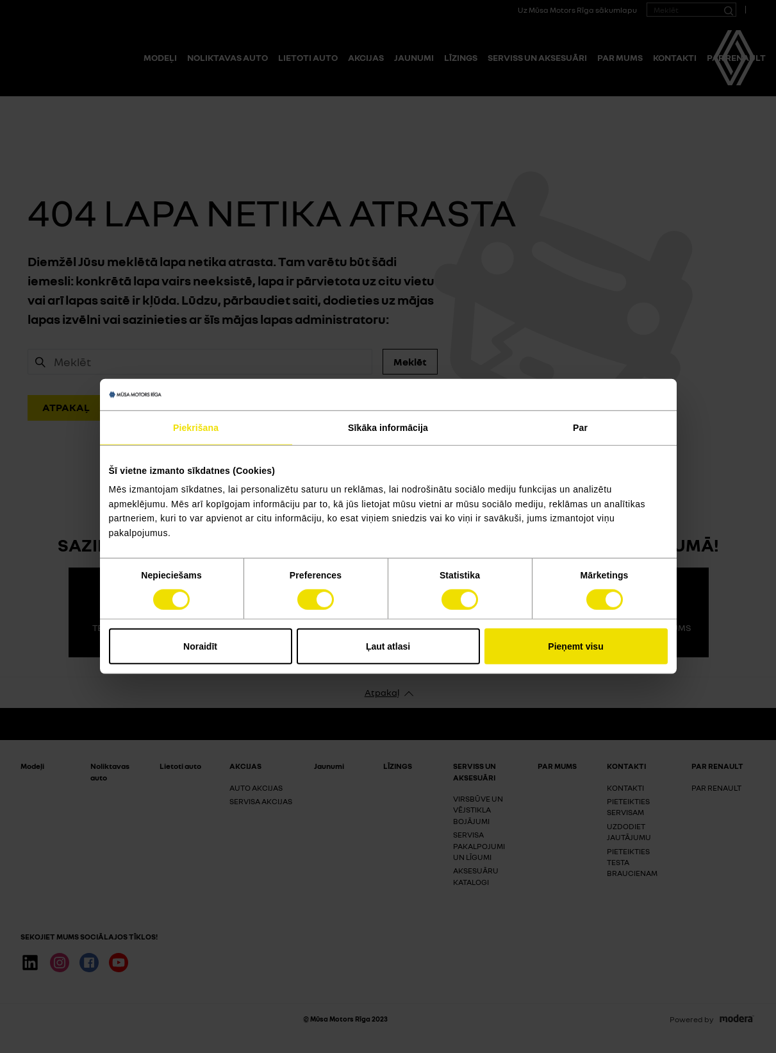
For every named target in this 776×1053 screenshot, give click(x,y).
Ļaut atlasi (388, 646)
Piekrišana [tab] (196, 428)
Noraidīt (200, 646)
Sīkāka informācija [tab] (388, 428)
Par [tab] (580, 428)
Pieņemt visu (575, 646)
